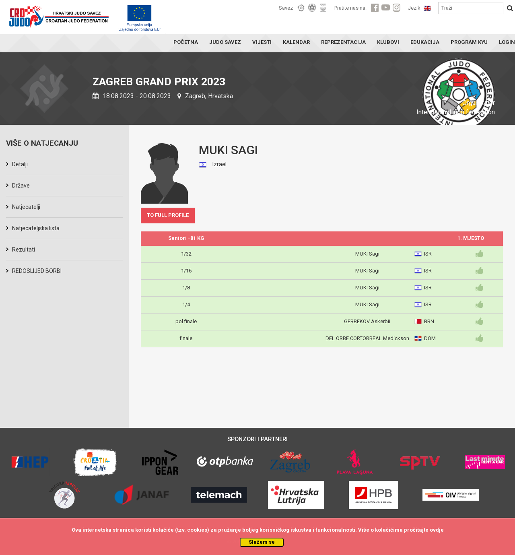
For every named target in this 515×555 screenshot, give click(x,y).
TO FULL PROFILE (168, 215)
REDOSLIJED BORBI (37, 271)
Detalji (20, 164)
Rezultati (23, 249)
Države (21, 185)
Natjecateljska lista (36, 228)
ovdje (437, 530)
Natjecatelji (26, 207)
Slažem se (262, 542)
